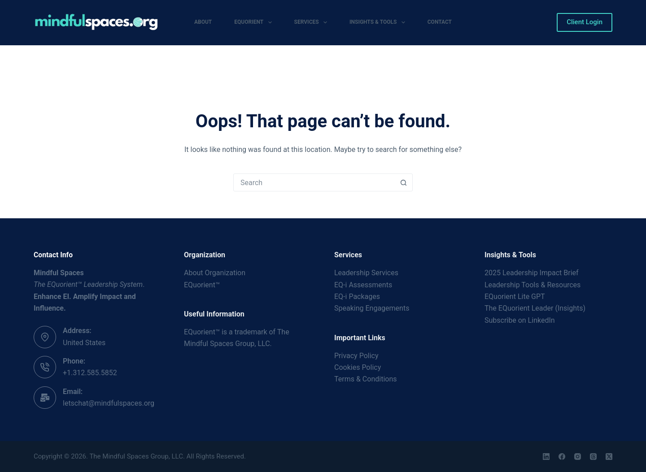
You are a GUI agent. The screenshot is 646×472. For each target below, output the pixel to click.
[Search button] (403, 182)
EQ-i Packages (357, 296)
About (203, 22)
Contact (440, 22)
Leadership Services (366, 272)
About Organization (214, 272)
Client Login (584, 22)
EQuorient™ (202, 285)
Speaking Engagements (371, 308)
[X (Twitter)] (609, 456)
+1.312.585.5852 (90, 372)
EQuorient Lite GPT (514, 296)
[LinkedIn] (546, 456)
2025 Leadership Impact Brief (531, 272)
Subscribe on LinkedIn (519, 320)
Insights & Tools (379, 22)
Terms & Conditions (365, 379)
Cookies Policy (357, 367)
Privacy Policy (356, 355)
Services (312, 22)
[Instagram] (577, 456)
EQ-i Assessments (363, 285)
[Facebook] (562, 456)
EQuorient (254, 22)
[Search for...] (314, 182)
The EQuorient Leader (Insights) (534, 308)
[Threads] (593, 456)
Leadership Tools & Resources (532, 285)
